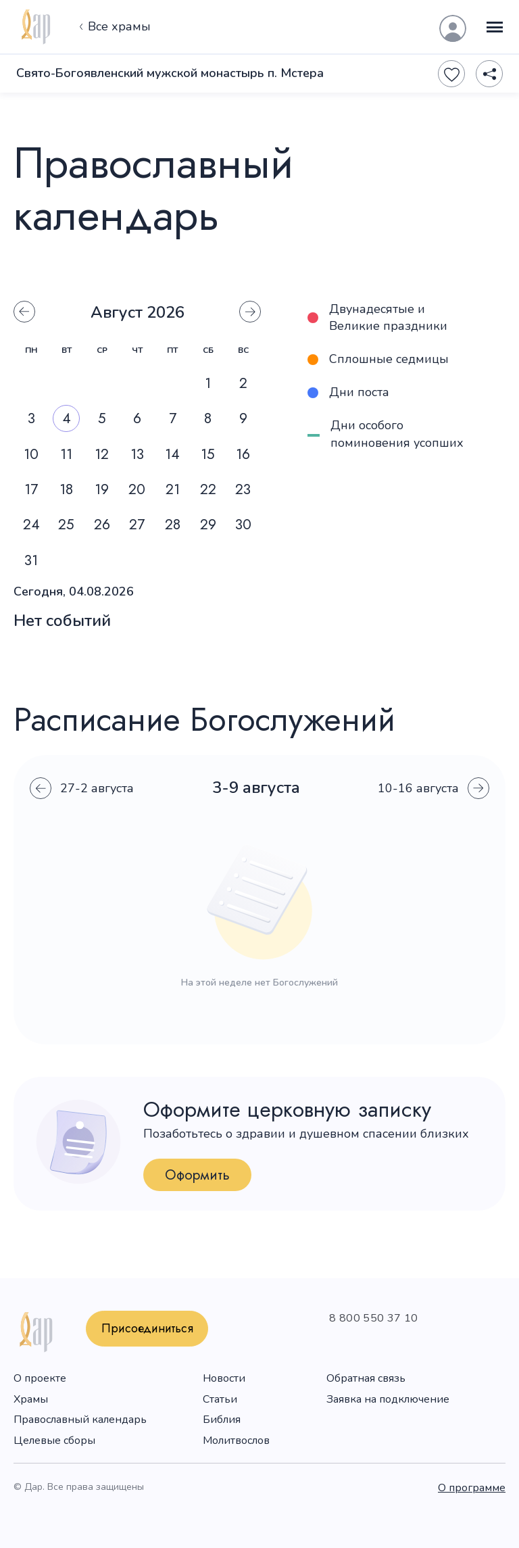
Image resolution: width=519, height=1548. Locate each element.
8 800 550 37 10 (373, 1318)
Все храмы (113, 26)
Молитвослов (236, 1440)
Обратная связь (365, 1378)
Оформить (197, 1175)
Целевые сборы (54, 1440)
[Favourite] (451, 73)
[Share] (489, 73)
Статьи (220, 1399)
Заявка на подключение (387, 1399)
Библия (222, 1419)
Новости (224, 1378)
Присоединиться (147, 1328)
